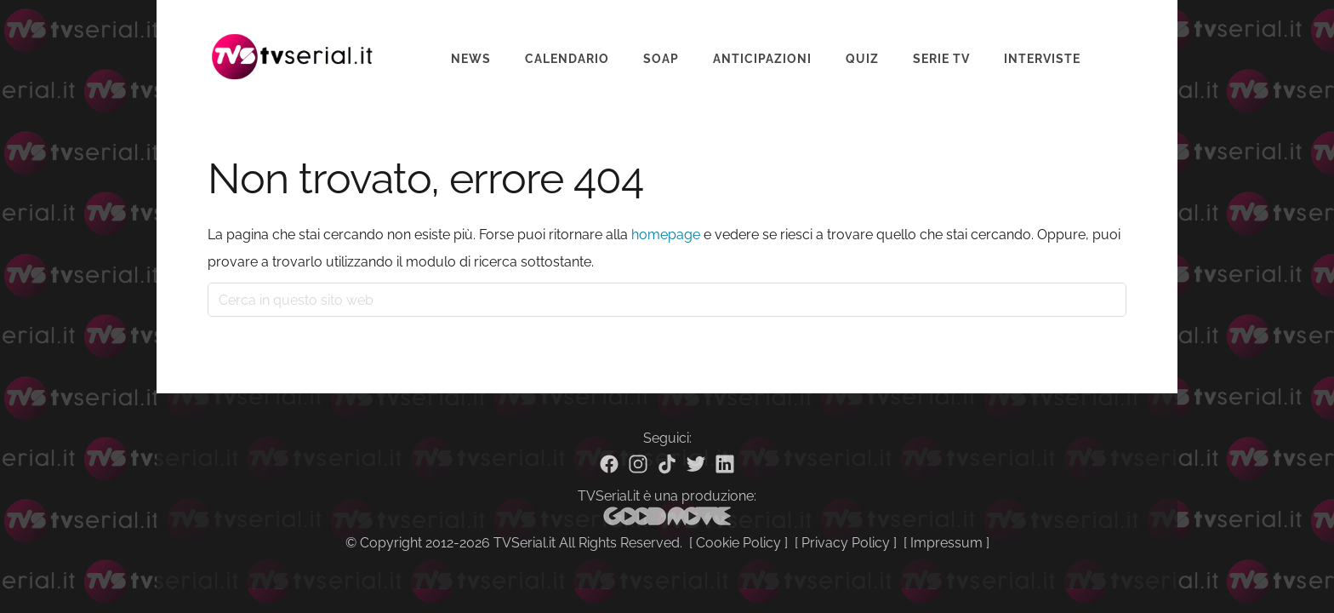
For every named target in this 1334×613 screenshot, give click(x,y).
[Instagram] (638, 464)
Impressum (946, 543)
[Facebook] (609, 464)
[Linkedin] (725, 464)
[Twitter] (696, 464)
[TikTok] (667, 464)
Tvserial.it (293, 45)
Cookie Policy (738, 543)
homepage (665, 234)
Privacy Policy (845, 543)
